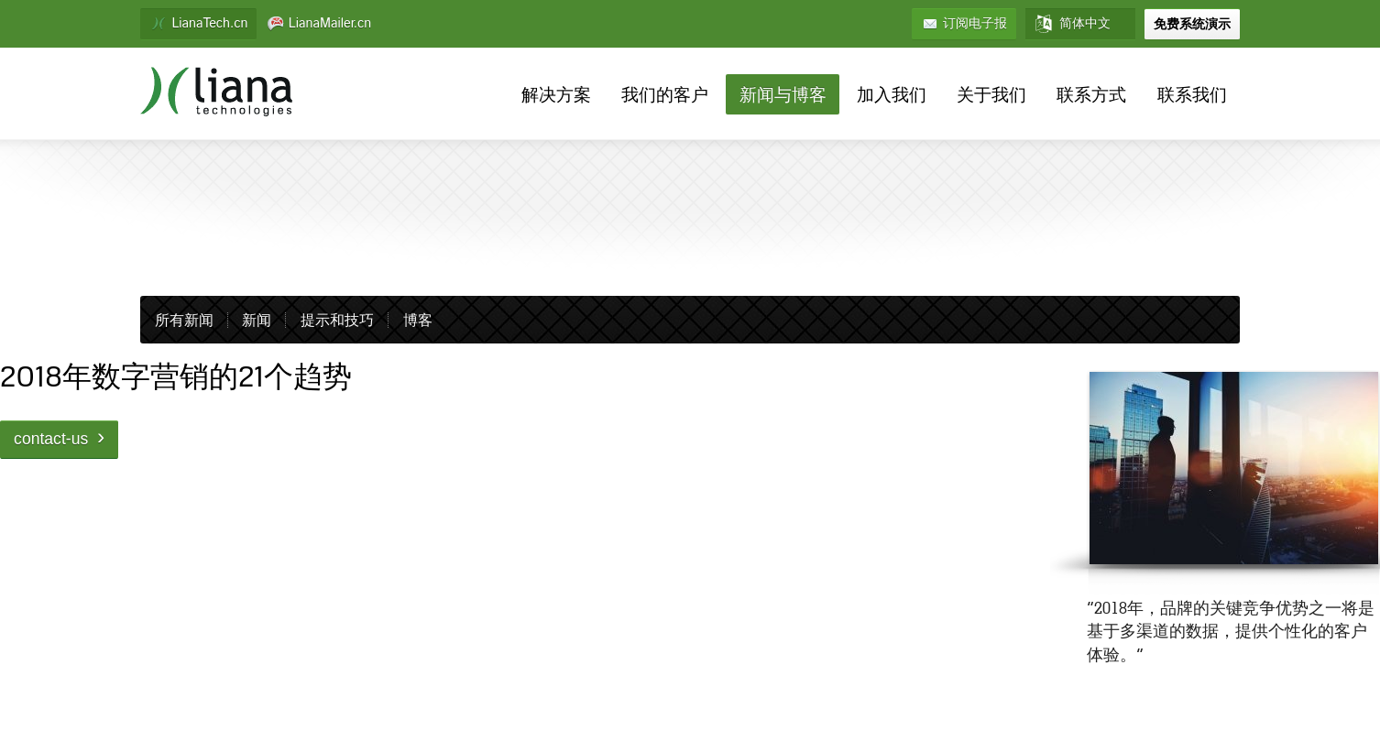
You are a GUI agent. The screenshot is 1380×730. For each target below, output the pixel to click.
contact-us (59, 436)
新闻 (256, 321)
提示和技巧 (337, 321)
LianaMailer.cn (319, 24)
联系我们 (1192, 95)
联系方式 (1091, 95)
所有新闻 (184, 321)
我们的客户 (664, 95)
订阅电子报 (964, 24)
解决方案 (556, 95)
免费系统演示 (1192, 23)
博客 (418, 321)
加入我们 (891, 95)
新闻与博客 (783, 95)
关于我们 (991, 95)
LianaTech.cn (198, 24)
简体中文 (1073, 24)
